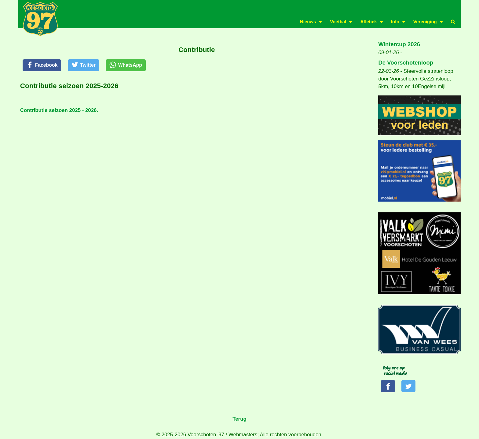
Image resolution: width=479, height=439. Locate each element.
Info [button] (395, 21)
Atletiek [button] (368, 21)
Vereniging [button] (425, 21)
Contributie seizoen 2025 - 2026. (59, 111)
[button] (453, 22)
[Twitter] (87, 65)
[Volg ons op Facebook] (388, 386)
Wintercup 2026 (399, 44)
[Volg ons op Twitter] (409, 386)
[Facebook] (43, 65)
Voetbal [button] (338, 21)
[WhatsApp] (131, 65)
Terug (239, 420)
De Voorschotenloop (405, 62)
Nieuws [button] (308, 21)
